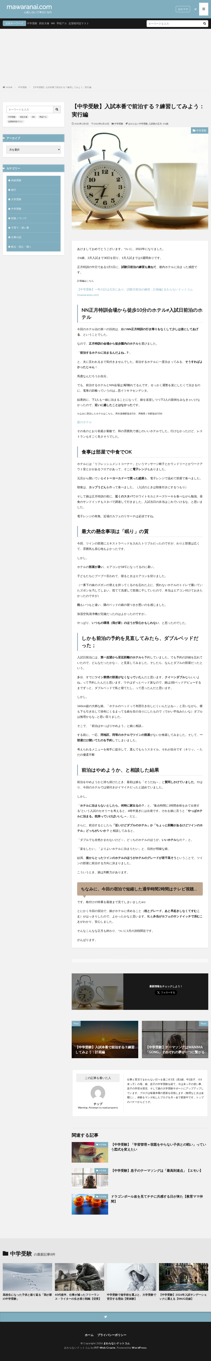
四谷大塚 (44, 23)
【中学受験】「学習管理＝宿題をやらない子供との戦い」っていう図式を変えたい (158, 1146)
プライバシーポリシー (111, 1335)
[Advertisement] (105, 58)
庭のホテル (84, 422)
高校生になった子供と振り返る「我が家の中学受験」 (27, 1296)
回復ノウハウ (18, 218)
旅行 (13, 189)
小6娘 (165, 123)
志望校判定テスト (79, 23)
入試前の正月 (155, 123)
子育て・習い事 (20, 227)
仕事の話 (16, 237)
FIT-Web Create (104, 1347)
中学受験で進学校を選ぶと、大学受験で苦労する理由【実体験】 (131, 1296)
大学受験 (16, 199)
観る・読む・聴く (21, 246)
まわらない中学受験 (138, 123)
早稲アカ (62, 23)
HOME (9, 87)
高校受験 (16, 180)
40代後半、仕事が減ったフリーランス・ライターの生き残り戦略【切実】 (78, 1296)
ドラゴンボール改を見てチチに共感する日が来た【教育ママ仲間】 (157, 1198)
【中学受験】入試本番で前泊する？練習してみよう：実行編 (61, 87)
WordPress (139, 1347)
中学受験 (32, 23)
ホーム (89, 1335)
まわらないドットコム (116, 1343)
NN (53, 23)
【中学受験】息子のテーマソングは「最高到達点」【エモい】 (157, 1170)
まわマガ (183, 9)
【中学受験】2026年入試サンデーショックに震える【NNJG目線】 (183, 1296)
